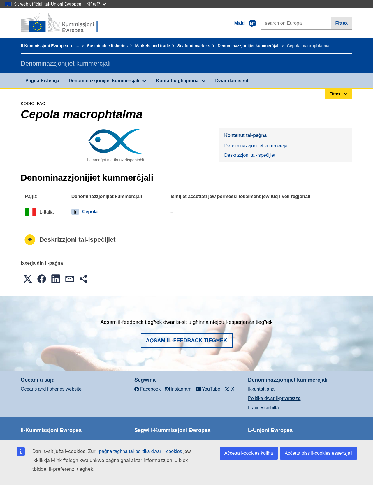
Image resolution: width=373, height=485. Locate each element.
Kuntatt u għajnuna (177, 80)
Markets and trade (152, 45)
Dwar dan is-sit (232, 80)
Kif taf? (96, 3)
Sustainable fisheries (107, 45)
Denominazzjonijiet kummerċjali (248, 45)
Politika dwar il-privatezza (274, 398)
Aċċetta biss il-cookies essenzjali (318, 453)
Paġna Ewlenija (42, 80)
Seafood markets (193, 45)
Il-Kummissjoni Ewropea (44, 45)
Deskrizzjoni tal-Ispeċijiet (249, 155)
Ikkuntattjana (261, 389)
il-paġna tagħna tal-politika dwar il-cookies (139, 451)
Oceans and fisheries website (51, 389)
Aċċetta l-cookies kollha (248, 453)
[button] (28, 279)
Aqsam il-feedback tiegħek (186, 340)
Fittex (341, 23)
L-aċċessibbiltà (263, 407)
